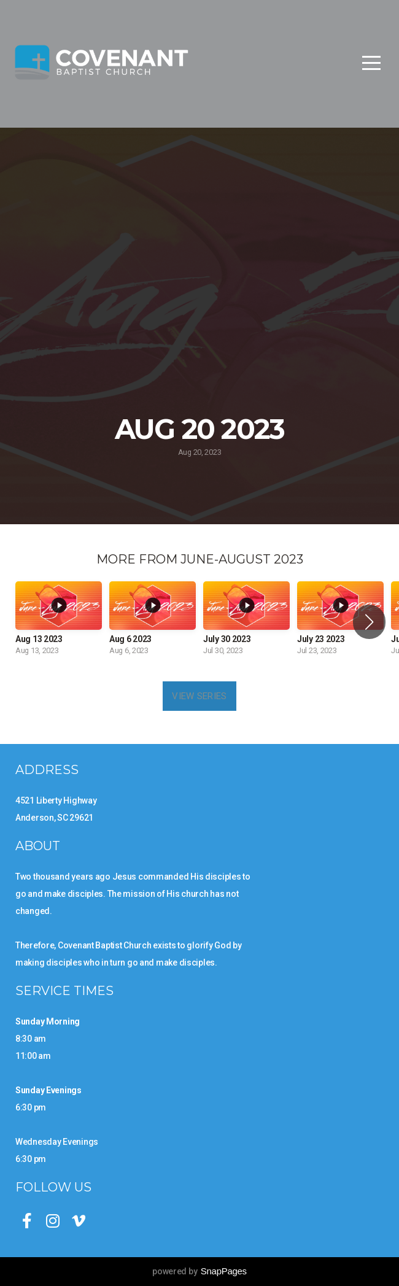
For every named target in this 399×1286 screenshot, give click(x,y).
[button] (369, 621)
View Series (199, 696)
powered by (199, 1271)
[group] (58, 622)
